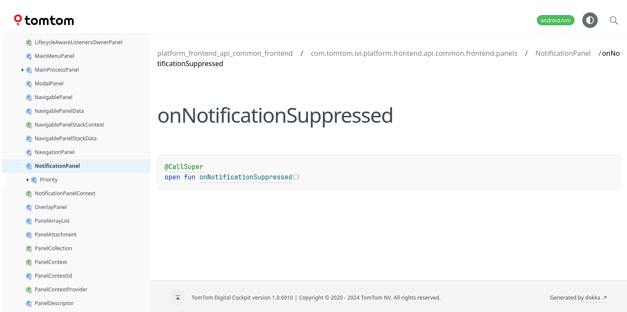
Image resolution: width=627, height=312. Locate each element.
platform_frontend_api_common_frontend (225, 53)
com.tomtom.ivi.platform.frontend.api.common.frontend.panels (414, 53)
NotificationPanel (563, 53)
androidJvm (556, 20)
